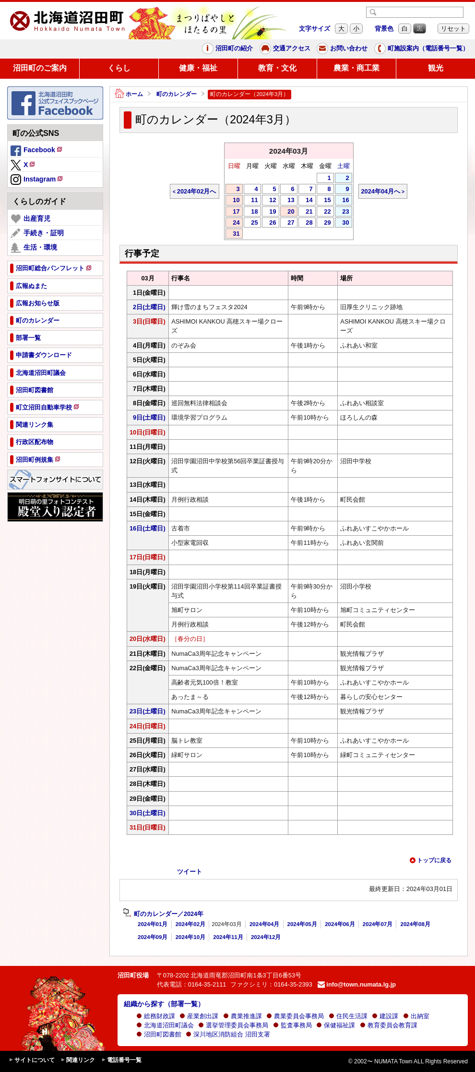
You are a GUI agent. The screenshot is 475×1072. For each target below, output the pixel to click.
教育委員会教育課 (388, 1025)
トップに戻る (430, 860)
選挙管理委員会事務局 (233, 1025)
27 (287, 223)
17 (233, 212)
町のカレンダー (176, 94)
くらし (119, 68)
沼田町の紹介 (227, 48)
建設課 (385, 1016)
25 (251, 223)
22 (324, 212)
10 (233, 200)
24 (233, 223)
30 (342, 223)
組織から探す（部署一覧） (164, 1004)
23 (342, 212)
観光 (435, 68)
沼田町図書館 (158, 1034)
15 (324, 200)
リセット (453, 28)
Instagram (37, 180)
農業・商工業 (356, 68)
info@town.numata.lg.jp (357, 984)
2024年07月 (377, 924)
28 (305, 223)
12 (269, 200)
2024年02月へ (196, 191)
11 (251, 200)
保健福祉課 (335, 1025)
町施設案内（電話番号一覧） (421, 48)
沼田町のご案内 (40, 68)
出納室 (416, 1016)
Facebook (37, 151)
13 (287, 200)
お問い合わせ (342, 48)
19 (269, 212)
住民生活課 (348, 1016)
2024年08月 (415, 924)
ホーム (129, 94)
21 (305, 212)
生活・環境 (34, 247)
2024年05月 (302, 924)
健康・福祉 (198, 68)
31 (233, 234)
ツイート (189, 871)
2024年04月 (264, 924)
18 (251, 212)
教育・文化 (277, 68)
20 (287, 212)
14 (305, 200)
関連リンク (77, 1060)
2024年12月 (266, 937)
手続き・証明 (37, 233)
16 (342, 200)
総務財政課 (155, 1016)
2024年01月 (152, 924)
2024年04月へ (381, 191)
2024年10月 (190, 937)
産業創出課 (198, 1016)
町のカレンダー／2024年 (163, 914)
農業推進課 (242, 1016)
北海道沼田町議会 (165, 1025)
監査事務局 (292, 1025)
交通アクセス (285, 48)
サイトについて (32, 1060)
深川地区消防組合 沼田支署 (228, 1034)
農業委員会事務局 (295, 1016)
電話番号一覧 (121, 1060)
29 (324, 223)
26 (269, 223)
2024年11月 (228, 937)
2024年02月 (190, 924)
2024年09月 (152, 937)
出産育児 (30, 219)
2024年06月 (340, 924)
